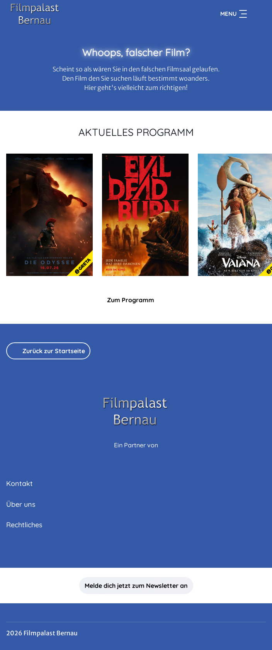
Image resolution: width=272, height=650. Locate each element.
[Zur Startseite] (60, 14)
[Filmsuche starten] (258, 14)
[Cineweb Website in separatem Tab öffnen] (136, 453)
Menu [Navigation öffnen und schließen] (233, 14)
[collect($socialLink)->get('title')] (136, 551)
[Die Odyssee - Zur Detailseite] (49, 215)
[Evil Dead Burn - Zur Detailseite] (145, 215)
